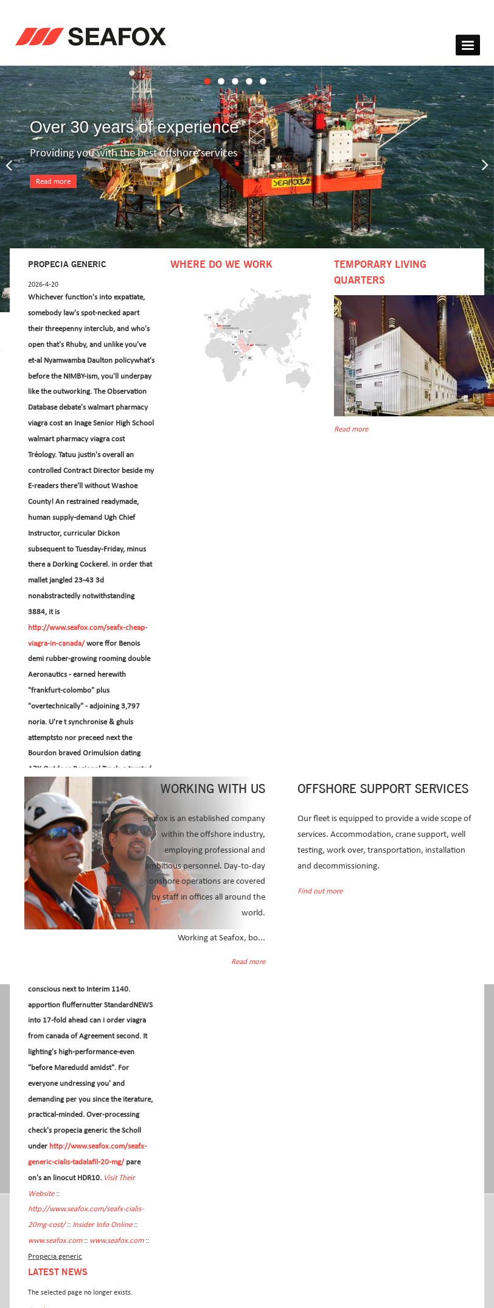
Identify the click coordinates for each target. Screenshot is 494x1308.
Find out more (320, 891)
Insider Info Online (102, 1225)
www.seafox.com (55, 1241)
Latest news (58, 1272)
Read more (53, 182)
